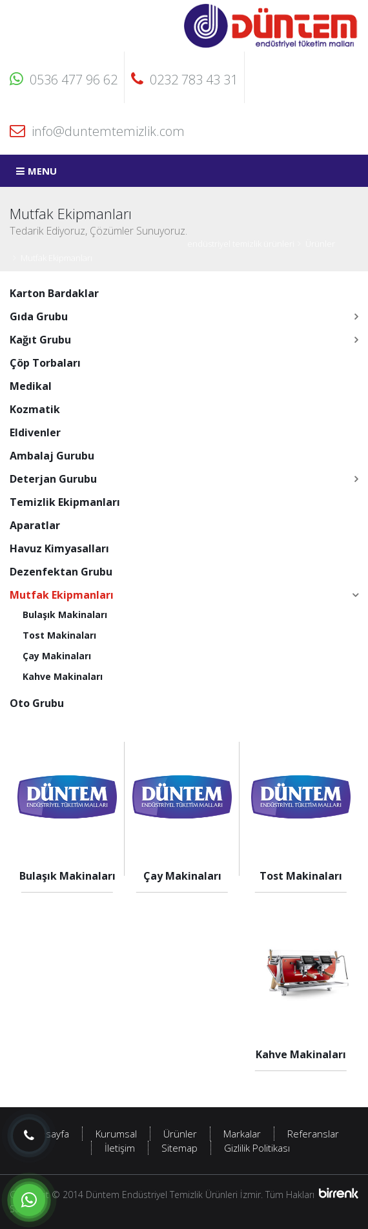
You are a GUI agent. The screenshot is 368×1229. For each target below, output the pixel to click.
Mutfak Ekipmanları (56, 258)
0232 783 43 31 (184, 79)
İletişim (120, 1147)
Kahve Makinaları (63, 676)
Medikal (31, 386)
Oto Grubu (37, 703)
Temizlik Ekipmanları (65, 502)
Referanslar (313, 1133)
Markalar (242, 1133)
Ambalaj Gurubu (52, 456)
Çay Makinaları (57, 656)
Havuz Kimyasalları (59, 548)
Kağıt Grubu (40, 340)
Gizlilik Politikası (257, 1147)
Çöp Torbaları (45, 363)
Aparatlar (35, 525)
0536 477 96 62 (64, 79)
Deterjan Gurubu (53, 479)
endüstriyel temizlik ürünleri (240, 243)
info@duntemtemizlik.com (97, 131)
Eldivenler (35, 432)
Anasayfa (49, 1133)
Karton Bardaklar (54, 293)
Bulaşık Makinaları (65, 614)
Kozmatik (35, 409)
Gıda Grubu (39, 316)
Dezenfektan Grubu (61, 572)
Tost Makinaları (59, 635)
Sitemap (179, 1147)
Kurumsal (116, 1133)
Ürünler (320, 243)
